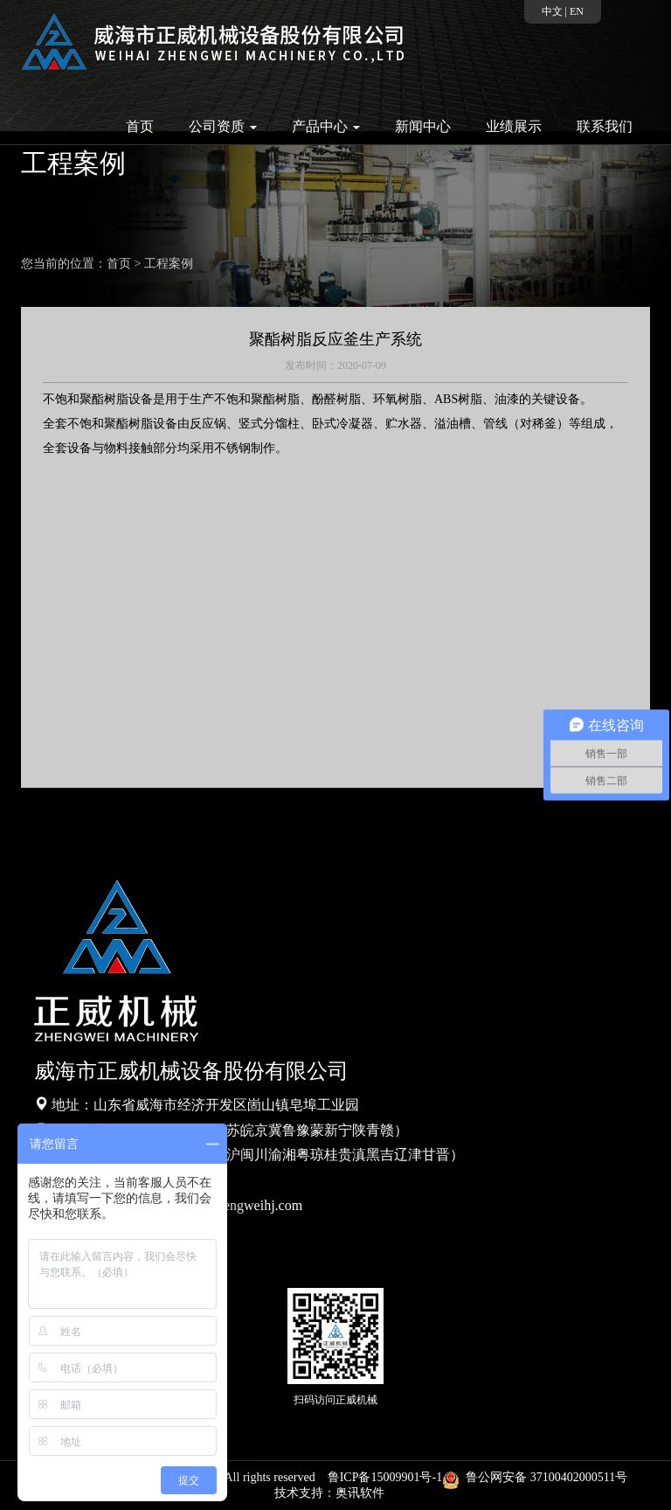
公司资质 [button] (223, 126)
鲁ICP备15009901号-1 (385, 1477)
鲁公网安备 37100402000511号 (537, 1477)
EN (577, 11)
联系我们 (605, 126)
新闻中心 (423, 126)
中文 (552, 11)
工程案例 (168, 263)
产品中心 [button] (326, 126)
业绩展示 (514, 126)
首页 (140, 126)
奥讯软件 (360, 1493)
